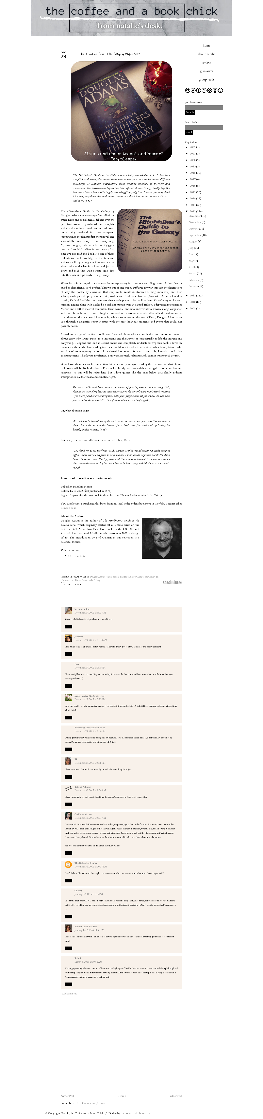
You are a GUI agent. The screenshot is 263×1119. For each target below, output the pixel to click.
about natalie (206, 54)
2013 (193, 205)
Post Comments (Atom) (90, 1103)
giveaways (206, 71)
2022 (193, 147)
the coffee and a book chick (136, 1113)
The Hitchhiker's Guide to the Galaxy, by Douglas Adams (110, 53)
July (191, 248)
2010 (193, 302)
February (194, 280)
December (195, 216)
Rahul (78, 958)
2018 (193, 173)
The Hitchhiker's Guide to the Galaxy (137, 576)
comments (71, 584)
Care (77, 664)
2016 (193, 185)
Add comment (69, 993)
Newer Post (67, 1096)
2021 (193, 153)
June (192, 254)
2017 (193, 179)
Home (122, 1096)
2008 (193, 308)
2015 (193, 192)
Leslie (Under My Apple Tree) (89, 695)
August (193, 241)
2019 (193, 166)
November (195, 222)
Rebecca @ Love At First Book (90, 727)
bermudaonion (82, 609)
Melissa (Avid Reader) (86, 926)
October (194, 228)
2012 (193, 211)
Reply (68, 626)
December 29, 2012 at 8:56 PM (90, 731)
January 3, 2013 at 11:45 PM (89, 894)
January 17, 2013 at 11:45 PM (89, 930)
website (81, 556)
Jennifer (79, 636)
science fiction (112, 576)
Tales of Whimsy (83, 786)
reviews (206, 62)
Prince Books (68, 508)
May (192, 260)
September (195, 235)
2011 (193, 295)
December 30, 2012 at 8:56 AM (90, 790)
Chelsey (78, 890)
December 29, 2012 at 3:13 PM (90, 699)
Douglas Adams (97, 576)
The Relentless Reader (86, 863)
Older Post (176, 1096)
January (193, 286)
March (193, 273)
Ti (76, 759)
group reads (206, 79)
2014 (193, 198)
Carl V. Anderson (83, 814)
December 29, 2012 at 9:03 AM (90, 612)
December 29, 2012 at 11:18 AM (91, 640)
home (206, 45)
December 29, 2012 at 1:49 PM (90, 667)
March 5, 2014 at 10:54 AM (88, 962)
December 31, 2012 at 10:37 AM (91, 866)
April (192, 267)
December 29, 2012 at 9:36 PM (90, 763)
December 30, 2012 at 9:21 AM (90, 818)
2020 (193, 160)
